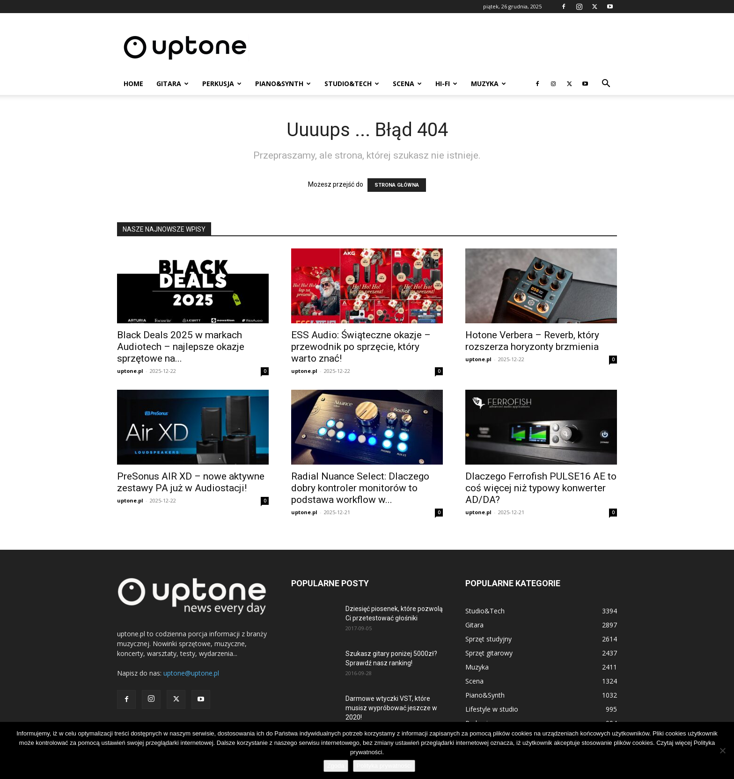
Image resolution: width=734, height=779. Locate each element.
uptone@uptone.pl (191, 673)
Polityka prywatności (384, 765)
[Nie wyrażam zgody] (722, 750)
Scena (407, 83)
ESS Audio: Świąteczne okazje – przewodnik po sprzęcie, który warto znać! (361, 346)
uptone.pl (130, 370)
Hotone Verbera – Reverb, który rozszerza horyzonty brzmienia (532, 340)
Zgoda (336, 765)
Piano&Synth (283, 83)
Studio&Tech (351, 83)
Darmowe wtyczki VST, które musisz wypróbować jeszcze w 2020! (391, 708)
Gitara (172, 83)
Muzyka (488, 83)
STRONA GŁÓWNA (396, 185)
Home (133, 83)
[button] (606, 84)
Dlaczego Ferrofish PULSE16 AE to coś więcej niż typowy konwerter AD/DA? (541, 488)
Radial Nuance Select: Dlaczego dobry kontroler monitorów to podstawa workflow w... (360, 488)
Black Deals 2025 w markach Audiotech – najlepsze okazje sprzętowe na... (180, 346)
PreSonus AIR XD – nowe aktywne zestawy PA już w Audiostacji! (190, 482)
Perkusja (222, 83)
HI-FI (446, 83)
